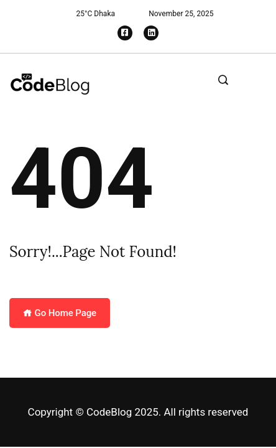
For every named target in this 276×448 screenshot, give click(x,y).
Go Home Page (59, 313)
